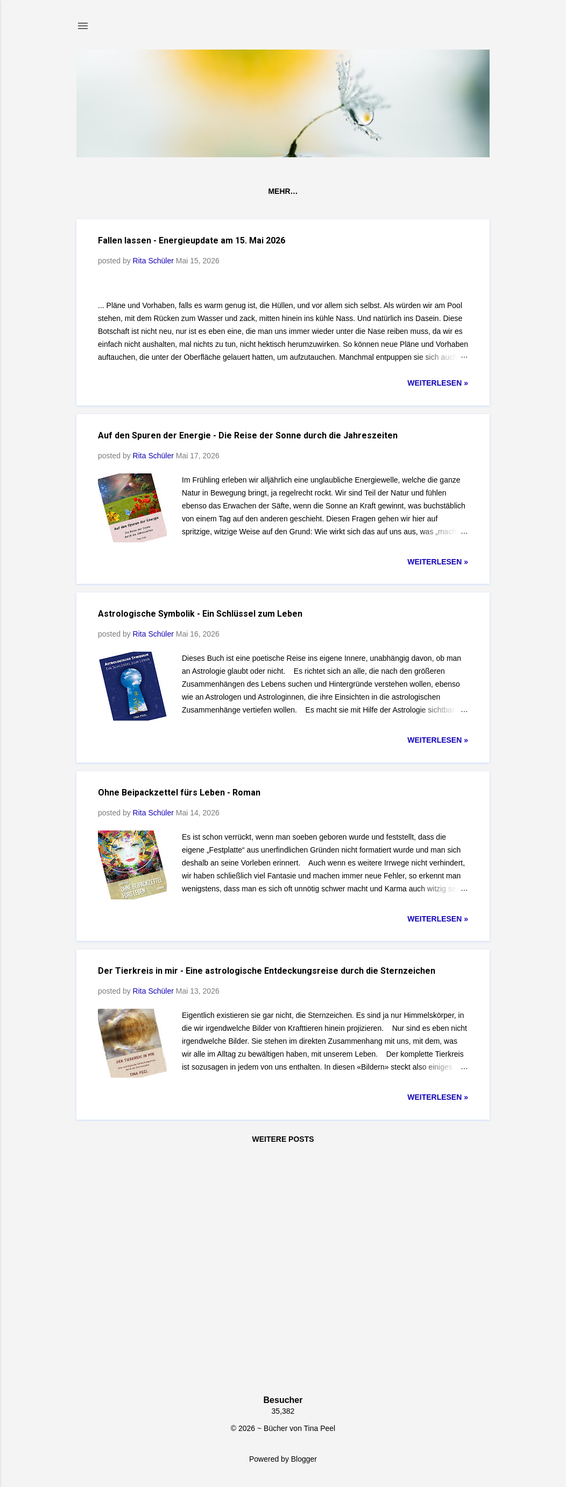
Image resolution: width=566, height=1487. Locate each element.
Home (100, 191)
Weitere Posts (283, 1374)
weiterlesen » (437, 618)
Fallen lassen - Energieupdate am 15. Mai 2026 (191, 240)
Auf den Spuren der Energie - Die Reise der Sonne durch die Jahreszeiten (248, 671)
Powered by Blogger (283, 1459)
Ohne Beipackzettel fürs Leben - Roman (179, 1028)
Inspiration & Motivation (425, 191)
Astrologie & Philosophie (298, 191)
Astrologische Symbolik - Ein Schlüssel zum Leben (200, 849)
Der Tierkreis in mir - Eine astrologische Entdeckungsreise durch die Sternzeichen (266, 1206)
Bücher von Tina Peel (177, 191)
